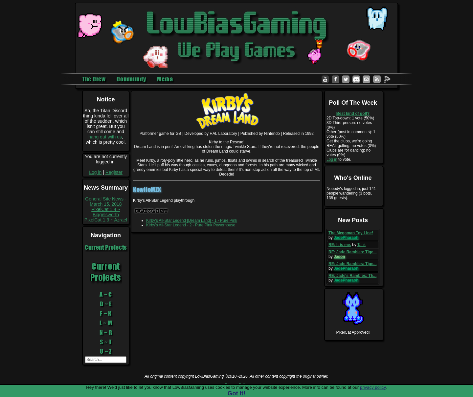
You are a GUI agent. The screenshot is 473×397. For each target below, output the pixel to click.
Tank (361, 244)
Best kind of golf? (353, 113)
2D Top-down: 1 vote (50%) (350, 118)
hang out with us (105, 136)
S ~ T (106, 341)
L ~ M (106, 322)
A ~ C (106, 294)
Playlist (151, 211)
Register (114, 172)
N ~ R (106, 332)
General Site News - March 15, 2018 (105, 201)
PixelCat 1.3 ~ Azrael (105, 219)
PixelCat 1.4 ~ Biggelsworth (105, 212)
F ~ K (106, 313)
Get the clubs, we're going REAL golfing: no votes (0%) (351, 143)
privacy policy (373, 387)
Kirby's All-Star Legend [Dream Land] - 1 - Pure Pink (191, 220)
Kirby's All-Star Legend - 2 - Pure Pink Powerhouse (190, 225)
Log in (95, 172)
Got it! (236, 393)
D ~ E (106, 303)
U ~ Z (106, 351)
